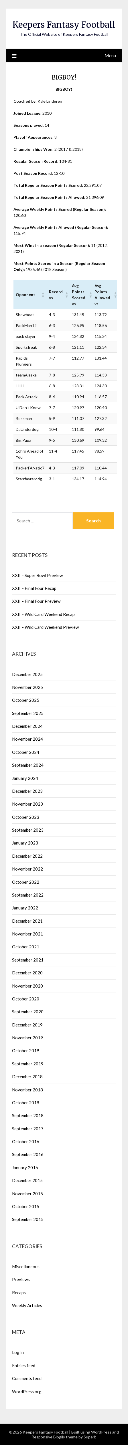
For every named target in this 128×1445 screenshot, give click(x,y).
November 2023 (27, 803)
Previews (21, 1279)
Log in (18, 1352)
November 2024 (27, 739)
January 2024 (25, 778)
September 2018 (28, 1115)
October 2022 (25, 882)
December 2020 (27, 972)
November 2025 (27, 687)
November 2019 (27, 1037)
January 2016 (25, 1167)
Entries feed (23, 1365)
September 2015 (28, 1219)
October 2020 (25, 998)
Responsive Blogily (48, 1436)
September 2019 (28, 1063)
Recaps (19, 1292)
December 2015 (27, 1180)
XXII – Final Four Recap (34, 588)
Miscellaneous (26, 1266)
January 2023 (25, 842)
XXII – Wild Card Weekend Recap (43, 614)
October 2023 (25, 817)
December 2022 (27, 856)
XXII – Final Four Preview (36, 601)
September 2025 (28, 713)
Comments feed (27, 1378)
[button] (42, 294)
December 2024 (27, 726)
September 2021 (28, 959)
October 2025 (25, 700)
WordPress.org (27, 1391)
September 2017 (28, 1128)
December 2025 (27, 674)
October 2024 (25, 752)
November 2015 (27, 1193)
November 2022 (27, 868)
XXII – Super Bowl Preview (37, 575)
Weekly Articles (27, 1305)
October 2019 (25, 1050)
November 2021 (27, 933)
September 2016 (28, 1154)
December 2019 (27, 1024)
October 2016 (25, 1141)
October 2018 (25, 1102)
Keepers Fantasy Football (64, 24)
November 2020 (27, 985)
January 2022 (25, 907)
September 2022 (28, 894)
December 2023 (27, 791)
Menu (110, 55)
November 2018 (27, 1089)
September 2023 (28, 829)
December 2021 (27, 920)
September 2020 (28, 1011)
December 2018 (27, 1076)
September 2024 (28, 765)
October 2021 (25, 946)
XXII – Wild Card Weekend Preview (45, 627)
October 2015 (25, 1206)
